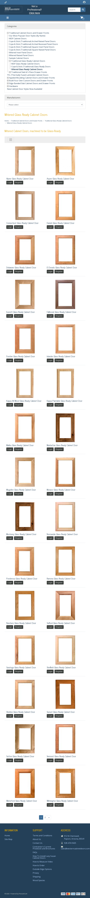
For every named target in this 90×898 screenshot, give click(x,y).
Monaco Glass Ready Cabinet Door (61, 489)
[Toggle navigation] (7, 18)
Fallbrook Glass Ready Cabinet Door (61, 312)
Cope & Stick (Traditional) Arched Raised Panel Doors (32, 41)
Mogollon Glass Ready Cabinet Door (21, 489)
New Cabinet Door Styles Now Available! (24, 89)
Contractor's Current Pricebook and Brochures (44, 847)
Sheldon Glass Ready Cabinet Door (20, 712)
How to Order (39, 865)
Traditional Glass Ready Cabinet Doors (28, 61)
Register (18, 182)
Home (7, 121)
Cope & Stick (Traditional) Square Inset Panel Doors (31, 47)
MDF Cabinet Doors (17, 38)
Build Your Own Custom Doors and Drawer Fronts (31, 80)
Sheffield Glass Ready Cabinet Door (61, 667)
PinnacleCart (23, 894)
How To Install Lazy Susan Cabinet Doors (44, 857)
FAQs (35, 852)
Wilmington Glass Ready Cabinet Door (62, 800)
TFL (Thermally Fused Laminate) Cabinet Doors (27, 75)
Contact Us (37, 843)
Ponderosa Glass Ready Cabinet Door (21, 578)
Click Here (34, 13)
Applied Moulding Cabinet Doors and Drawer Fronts (32, 77)
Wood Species (39, 880)
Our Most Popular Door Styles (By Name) (27, 35)
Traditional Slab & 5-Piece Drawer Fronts (29, 72)
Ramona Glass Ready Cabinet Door (61, 578)
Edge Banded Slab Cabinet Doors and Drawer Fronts (32, 83)
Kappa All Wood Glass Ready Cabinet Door (23, 401)
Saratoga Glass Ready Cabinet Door (21, 667)
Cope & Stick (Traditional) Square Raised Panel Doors (32, 49)
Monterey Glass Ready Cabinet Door (21, 534)
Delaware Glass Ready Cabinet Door (21, 267)
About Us (37, 839)
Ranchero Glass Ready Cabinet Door (21, 623)
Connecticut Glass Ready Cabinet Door (22, 223)
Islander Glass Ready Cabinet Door (61, 356)
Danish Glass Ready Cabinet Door (60, 223)
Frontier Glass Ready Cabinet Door (20, 356)
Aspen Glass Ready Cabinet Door (60, 178)
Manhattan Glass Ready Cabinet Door (62, 445)
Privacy (36, 873)
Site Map (8, 839)
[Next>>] (49, 817)
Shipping (37, 876)
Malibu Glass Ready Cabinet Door (20, 445)
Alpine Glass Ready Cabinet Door (19, 178)
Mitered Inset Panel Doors (20, 52)
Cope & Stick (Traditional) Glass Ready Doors (31, 66)
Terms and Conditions (42, 835)
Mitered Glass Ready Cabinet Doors (26, 69)
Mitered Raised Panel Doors (21, 55)
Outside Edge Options (42, 869)
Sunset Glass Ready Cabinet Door (61, 712)
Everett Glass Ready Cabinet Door (20, 312)
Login (9, 182)
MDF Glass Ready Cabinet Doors (25, 63)
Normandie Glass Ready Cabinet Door (62, 534)
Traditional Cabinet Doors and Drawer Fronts (29, 33)
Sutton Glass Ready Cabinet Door (20, 756)
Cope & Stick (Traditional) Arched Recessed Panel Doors (33, 44)
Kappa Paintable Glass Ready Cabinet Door (64, 401)
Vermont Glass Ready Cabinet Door (61, 756)
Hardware (13, 86)
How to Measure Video (43, 861)
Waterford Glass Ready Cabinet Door (21, 800)
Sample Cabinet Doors (19, 58)
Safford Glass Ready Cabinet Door (61, 623)
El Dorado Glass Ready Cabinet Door (62, 267)
